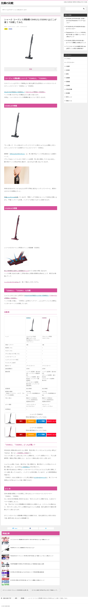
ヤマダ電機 (41, 421)
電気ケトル (69, 100)
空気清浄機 (69, 89)
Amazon (31, 421)
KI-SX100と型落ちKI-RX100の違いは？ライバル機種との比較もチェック (27, 580)
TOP (7, 598)
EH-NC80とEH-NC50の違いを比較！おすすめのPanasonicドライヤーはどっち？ (76, 20)
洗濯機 (68, 85)
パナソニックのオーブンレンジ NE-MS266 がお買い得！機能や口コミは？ (17, 590)
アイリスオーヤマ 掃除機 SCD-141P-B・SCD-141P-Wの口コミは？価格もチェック (30, 539)
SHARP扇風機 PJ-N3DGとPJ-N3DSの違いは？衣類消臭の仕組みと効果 (27, 564)
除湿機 (68, 93)
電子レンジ (69, 97)
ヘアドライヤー (70, 62)
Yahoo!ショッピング (51, 421)
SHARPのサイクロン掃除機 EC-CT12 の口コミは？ (22, 547)
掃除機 (10, 29)
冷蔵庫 (68, 66)
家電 (6, 29)
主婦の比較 (7, 3)
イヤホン (68, 58)
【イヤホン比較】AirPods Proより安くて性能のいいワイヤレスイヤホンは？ (45, 590)
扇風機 (68, 77)
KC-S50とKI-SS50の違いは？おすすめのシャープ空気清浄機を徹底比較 (27, 572)
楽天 (21, 421)
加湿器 (68, 70)
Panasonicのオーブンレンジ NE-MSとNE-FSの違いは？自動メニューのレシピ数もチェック (31, 555)
